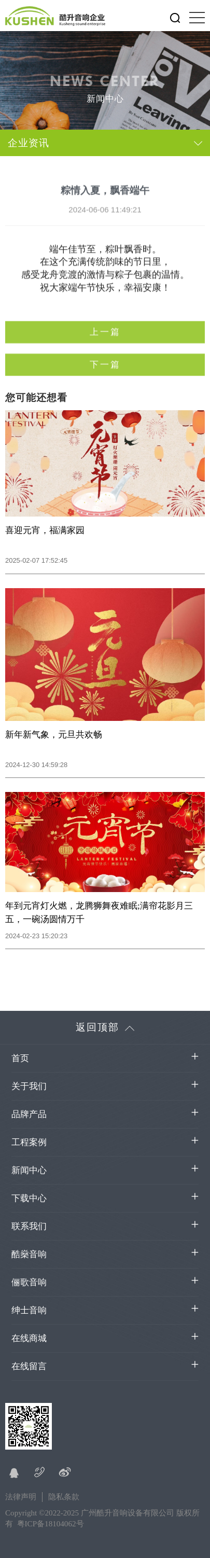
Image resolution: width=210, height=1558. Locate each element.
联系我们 (29, 1226)
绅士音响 (29, 1310)
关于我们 (29, 1086)
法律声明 (20, 1497)
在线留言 (29, 1366)
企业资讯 (28, 142)
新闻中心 (29, 1170)
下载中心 (29, 1198)
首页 (20, 1058)
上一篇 (105, 336)
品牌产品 (29, 1114)
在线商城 (29, 1338)
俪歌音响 (29, 1282)
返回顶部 (105, 1027)
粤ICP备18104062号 (50, 1524)
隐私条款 (63, 1497)
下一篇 (105, 369)
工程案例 (29, 1142)
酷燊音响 (29, 1254)
